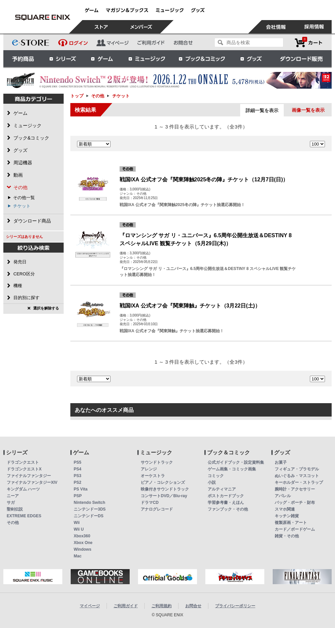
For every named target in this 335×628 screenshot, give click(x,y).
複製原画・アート (291, 522)
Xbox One (83, 542)
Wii (77, 522)
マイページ (90, 606)
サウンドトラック (157, 462)
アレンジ (149, 469)
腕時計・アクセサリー (295, 489)
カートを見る (308, 42)
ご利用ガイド (126, 606)
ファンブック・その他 (228, 509)
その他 (97, 95)
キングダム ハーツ (23, 489)
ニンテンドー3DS (90, 509)
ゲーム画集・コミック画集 (232, 469)
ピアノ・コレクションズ (163, 482)
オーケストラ (153, 475)
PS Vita (80, 489)
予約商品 (23, 58)
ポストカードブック (226, 496)
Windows (82, 549)
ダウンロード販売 (301, 58)
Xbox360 (82, 536)
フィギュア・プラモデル (297, 469)
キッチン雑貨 (287, 516)
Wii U (79, 529)
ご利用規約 (161, 606)
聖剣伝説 (15, 509)
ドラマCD (149, 502)
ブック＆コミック (202, 58)
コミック (216, 475)
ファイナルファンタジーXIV (32, 482)
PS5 (77, 462)
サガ (11, 502)
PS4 (77, 469)
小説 (212, 482)
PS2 (77, 482)
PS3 (77, 475)
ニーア (13, 496)
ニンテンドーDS (89, 516)
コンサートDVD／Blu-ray (164, 496)
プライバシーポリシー (235, 606)
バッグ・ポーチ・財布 (295, 502)
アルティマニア (222, 489)
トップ (76, 95)
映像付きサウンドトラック (165, 489)
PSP (78, 496)
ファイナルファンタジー (29, 475)
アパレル (283, 496)
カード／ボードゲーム (295, 529)
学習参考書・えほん (226, 502)
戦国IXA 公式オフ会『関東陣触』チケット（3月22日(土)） (190, 305)
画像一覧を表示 (308, 110)
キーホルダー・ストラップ (299, 482)
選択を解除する (46, 308)
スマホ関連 (285, 509)
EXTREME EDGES (24, 516)
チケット (21, 205)
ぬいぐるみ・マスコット (297, 475)
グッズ (251, 58)
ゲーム (102, 58)
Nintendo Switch (89, 502)
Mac (77, 556)
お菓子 (281, 462)
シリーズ (62, 58)
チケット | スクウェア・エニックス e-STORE (42, 17)
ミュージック (147, 58)
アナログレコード (157, 509)
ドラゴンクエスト (23, 462)
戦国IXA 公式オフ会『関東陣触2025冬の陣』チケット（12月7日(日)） (204, 179)
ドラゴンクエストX (24, 469)
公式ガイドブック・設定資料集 (236, 462)
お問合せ (193, 606)
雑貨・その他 (287, 536)
